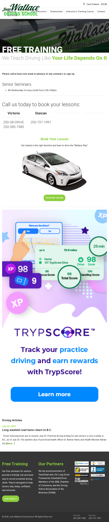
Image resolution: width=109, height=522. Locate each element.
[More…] (10, 443)
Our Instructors (39, 11)
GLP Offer (12, 15)
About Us (11, 11)
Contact (101, 11)
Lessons (24, 11)
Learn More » (10, 498)
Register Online (54, 198)
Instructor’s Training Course (80, 11)
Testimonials (56, 11)
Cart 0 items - (95, 4)
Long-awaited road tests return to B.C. (27, 430)
